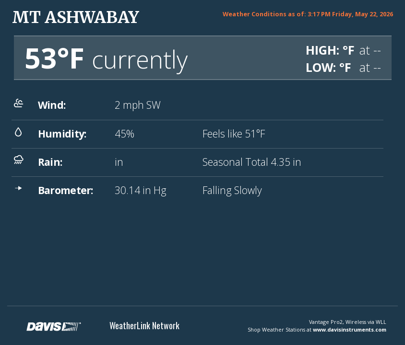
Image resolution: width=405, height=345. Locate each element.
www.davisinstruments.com (349, 329)
